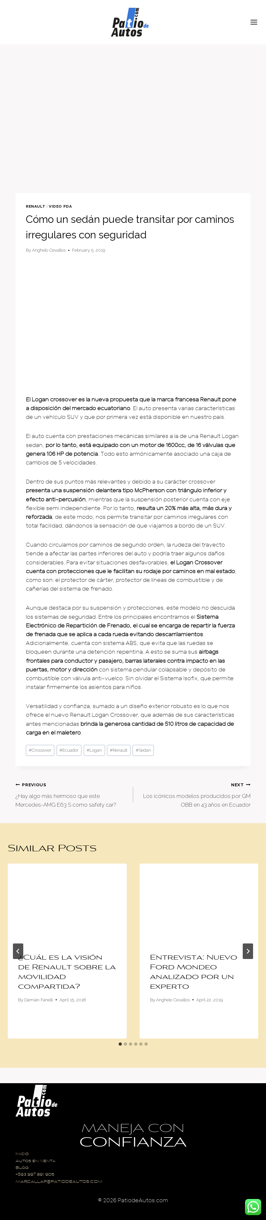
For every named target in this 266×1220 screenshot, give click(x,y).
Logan (94, 750)
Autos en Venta (36, 1161)
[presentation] (67, 903)
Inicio (22, 1154)
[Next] (248, 951)
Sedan (143, 750)
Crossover (40, 750)
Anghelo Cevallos (49, 250)
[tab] (120, 1044)
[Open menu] (256, 22)
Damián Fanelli (38, 999)
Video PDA (60, 206)
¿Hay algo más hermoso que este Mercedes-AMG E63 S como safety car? (72, 794)
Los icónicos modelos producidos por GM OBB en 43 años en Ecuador (195, 794)
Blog (22, 1168)
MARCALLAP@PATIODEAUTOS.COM (59, 1182)
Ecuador (69, 750)
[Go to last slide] (18, 951)
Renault (35, 206)
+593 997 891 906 (35, 1175)
